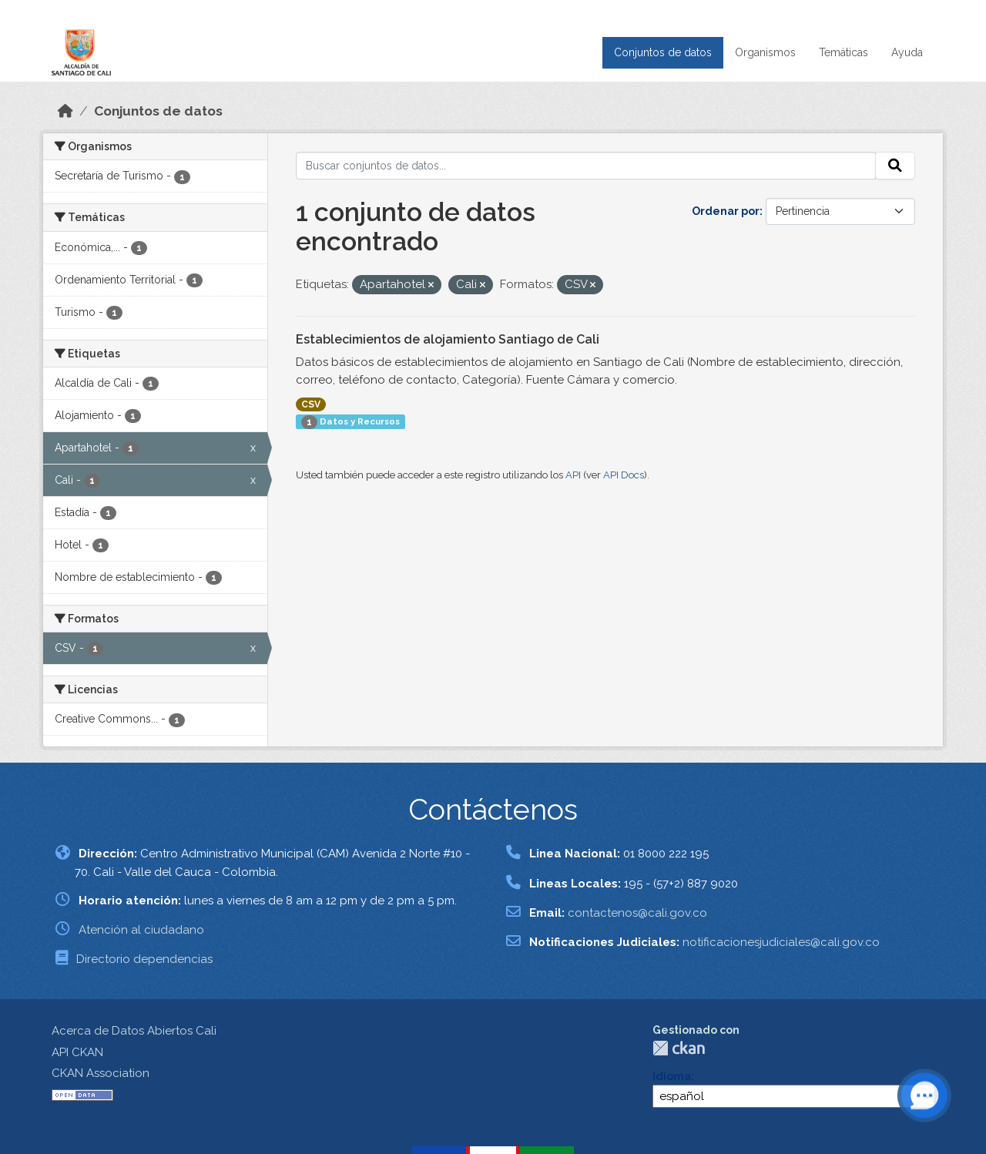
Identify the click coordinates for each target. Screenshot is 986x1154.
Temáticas (843, 52)
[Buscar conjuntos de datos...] (586, 165)
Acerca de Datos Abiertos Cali (134, 1031)
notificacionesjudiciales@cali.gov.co (781, 942)
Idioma (671, 1076)
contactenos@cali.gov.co (637, 913)
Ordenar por (726, 211)
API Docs (623, 475)
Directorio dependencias (144, 959)
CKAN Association (100, 1073)
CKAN (678, 1048)
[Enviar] (895, 165)
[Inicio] (65, 111)
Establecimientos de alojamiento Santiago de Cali (447, 339)
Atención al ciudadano (141, 930)
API (573, 475)
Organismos (765, 52)
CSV (310, 404)
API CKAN (77, 1052)
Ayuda (907, 52)
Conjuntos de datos (663, 52)
